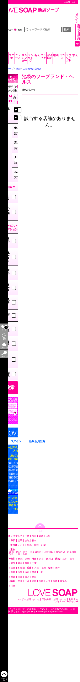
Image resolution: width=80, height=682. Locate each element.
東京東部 (71, 552)
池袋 (18, 552)
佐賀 (34, 581)
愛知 (13, 563)
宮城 (27, 540)
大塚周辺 (60, 552)
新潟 (29, 545)
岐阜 (20, 563)
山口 (41, 572)
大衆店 (15, 160)
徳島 (34, 577)
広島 (20, 572)
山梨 (43, 545)
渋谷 (25, 552)
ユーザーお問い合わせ (28, 599)
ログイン (76, 18)
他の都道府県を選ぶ (78, 66)
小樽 (27, 536)
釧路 (41, 536)
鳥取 (13, 572)
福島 (34, 540)
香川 (27, 577)
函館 (48, 536)
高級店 (15, 145)
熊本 (41, 581)
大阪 (13, 568)
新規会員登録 (78, 32)
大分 (48, 581)
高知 (20, 577)
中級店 (15, 131)
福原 (43, 568)
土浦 (72, 559)
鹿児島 (63, 581)
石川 (22, 545)
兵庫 (36, 568)
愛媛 (13, 577)
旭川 (34, 536)
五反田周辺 (36, 552)
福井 (36, 545)
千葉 (18, 554)
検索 (66, 29)
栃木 (25, 554)
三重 (34, 563)
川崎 (27, 559)
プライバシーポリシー (66, 602)
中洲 (20, 581)
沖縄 (13, 586)
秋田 (13, 540)
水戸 (65, 559)
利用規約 (73, 599)
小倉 (27, 581)
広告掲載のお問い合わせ (54, 599)
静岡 (27, 563)
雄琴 (57, 568)
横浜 (20, 559)
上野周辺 (48, 552)
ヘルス (15, 175)
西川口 (49, 559)
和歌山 (21, 568)
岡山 (27, 572)
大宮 (41, 559)
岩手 (20, 540)
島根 (34, 572)
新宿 (11, 552)
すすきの (17, 536)
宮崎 (55, 581)
